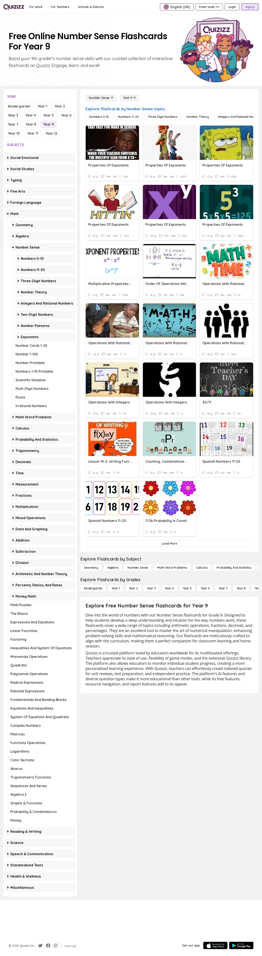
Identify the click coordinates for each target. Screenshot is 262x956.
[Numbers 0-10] (98, 116)
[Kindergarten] (93, 588)
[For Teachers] (60, 6)
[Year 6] (205, 588)
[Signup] (250, 6)
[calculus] (202, 567)
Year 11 (32, 133)
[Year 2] (133, 588)
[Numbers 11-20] (128, 116)
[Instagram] (56, 945)
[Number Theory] (198, 116)
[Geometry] (91, 567)
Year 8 (31, 124)
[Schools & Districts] (90, 6)
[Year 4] (169, 588)
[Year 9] (129, 97)
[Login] (232, 6)
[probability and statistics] (234, 567)
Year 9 (48, 124)
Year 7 (13, 124)
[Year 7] (223, 588)
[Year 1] (115, 588)
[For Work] (36, 6)
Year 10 (14, 133)
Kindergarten (19, 106)
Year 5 (48, 115)
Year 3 (13, 115)
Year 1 (42, 106)
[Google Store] (241, 945)
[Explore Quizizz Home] (13, 7)
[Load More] (169, 543)
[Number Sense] (100, 97)
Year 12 (51, 133)
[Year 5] (187, 588)
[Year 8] (241, 588)
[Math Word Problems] (172, 567)
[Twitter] (40, 945)
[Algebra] (113, 567)
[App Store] (215, 945)
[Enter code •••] (209, 6)
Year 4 (30, 115)
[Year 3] (151, 588)
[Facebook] (48, 945)
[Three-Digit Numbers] (162, 116)
